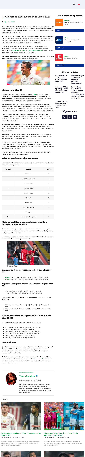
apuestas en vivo (38, 359)
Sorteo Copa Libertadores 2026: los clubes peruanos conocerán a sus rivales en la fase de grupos (77, 92)
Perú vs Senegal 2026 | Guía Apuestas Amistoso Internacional (77, 79)
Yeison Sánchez (27, 376)
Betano (7, 277)
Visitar (60, 30)
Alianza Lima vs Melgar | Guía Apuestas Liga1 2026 (61, 104)
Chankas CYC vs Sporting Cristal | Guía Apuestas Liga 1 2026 (61, 89)
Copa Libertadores (18, 50)
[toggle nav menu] (79, 4)
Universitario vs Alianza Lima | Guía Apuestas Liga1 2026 (61, 78)
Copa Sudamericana (35, 50)
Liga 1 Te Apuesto (9, 22)
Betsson (7, 279)
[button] (74, 4)
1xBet (66, 38)
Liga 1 (35, 95)
